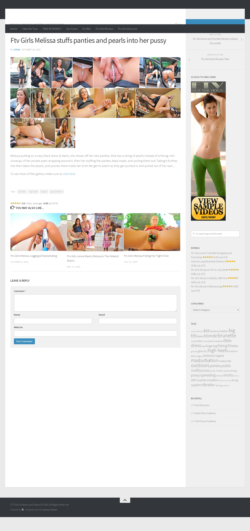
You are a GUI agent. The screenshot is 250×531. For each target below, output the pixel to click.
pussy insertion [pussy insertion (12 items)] (217, 384)
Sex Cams (71, 28)
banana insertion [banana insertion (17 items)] (219, 345)
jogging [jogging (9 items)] (200, 370)
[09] (40, 117)
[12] (126, 117)
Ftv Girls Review (104, 28)
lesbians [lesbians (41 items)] (209, 369)
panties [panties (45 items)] (215, 379)
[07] (170, 86)
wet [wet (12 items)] (217, 399)
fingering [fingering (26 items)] (211, 360)
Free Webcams (201, 419)
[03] (62, 86)
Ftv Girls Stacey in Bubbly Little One (209, 292)
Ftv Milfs (86, 28)
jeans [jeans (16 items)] (194, 369)
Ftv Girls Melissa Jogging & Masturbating (33, 270)
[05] (116, 86)
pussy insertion (56, 205)
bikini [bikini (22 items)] (200, 350)
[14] (32, 147)
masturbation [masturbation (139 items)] (204, 374)
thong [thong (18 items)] (235, 394)
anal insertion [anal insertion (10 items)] (197, 345)
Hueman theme (50, 523)
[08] (20, 117)
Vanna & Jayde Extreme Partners (207, 275)
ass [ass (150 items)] (206, 344)
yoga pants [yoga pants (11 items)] (224, 399)
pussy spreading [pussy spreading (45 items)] (203, 389)
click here (69, 188)
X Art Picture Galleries (205, 435)
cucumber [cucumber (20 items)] (197, 355)
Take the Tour (30, 28)
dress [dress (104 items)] (196, 359)
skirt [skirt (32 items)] (194, 394)
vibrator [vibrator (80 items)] (208, 398)
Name (17, 328)
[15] (65, 147)
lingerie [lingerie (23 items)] (220, 370)
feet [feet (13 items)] (203, 360)
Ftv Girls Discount (127, 28)
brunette (22, 205)
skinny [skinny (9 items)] (236, 389)
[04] (83, 86)
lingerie (44, 205)
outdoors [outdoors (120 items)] (200, 379)
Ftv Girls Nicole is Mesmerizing (206, 300)
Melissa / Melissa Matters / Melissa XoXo (37, 38)
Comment (20, 305)
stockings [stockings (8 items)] (227, 394)
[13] (158, 117)
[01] (20, 86)
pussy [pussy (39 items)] (205, 384)
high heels (33, 205)
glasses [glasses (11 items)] (194, 365)
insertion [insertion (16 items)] (233, 365)
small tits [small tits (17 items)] (201, 394)
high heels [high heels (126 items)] (218, 364)
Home (13, 28)
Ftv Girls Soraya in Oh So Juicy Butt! (209, 283)
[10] (60, 117)
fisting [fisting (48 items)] (222, 359)
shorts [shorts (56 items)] (228, 389)
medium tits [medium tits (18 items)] (225, 375)
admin (17, 63)
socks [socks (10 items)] (221, 394)
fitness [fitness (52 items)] (233, 359)
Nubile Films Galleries (205, 427)
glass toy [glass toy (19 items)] (202, 365)
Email (102, 328)
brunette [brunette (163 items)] (227, 349)
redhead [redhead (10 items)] (219, 389)
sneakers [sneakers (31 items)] (212, 394)
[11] (93, 117)
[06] (149, 86)
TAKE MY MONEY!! (52, 28)
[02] (41, 86)
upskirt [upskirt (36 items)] (196, 399)
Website (18, 341)
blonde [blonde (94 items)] (210, 349)
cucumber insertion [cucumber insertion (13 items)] (212, 355)
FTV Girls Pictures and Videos (54, 12)
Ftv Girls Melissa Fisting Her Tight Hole (146, 270)
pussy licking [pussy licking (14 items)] (230, 384)
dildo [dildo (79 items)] (227, 354)
